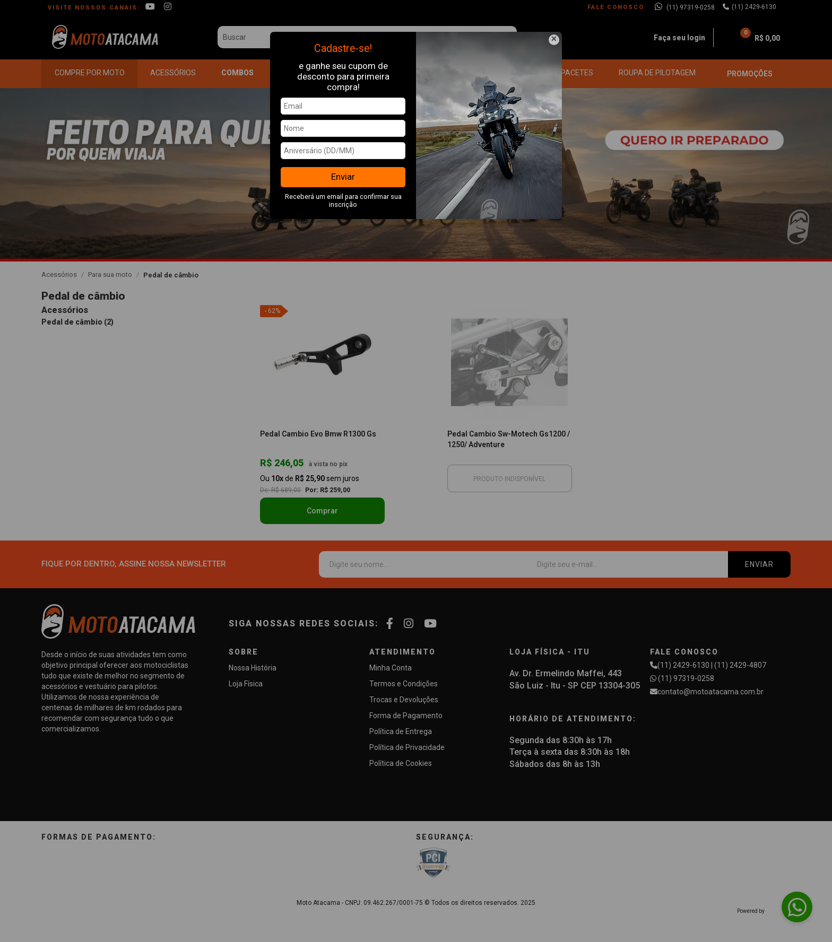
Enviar (343, 176)
